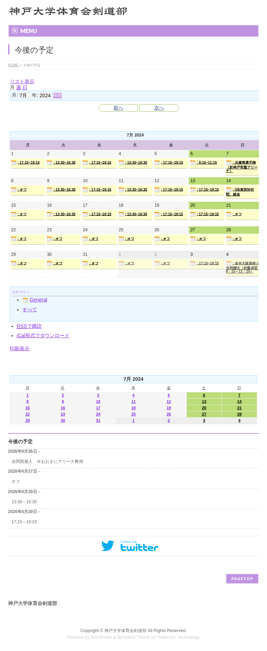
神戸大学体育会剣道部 (125, 630)
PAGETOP (242, 578)
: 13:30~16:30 (61, 163)
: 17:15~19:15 (25, 163)
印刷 (19, 348)
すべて (29, 309)
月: (15, 95)
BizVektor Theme (133, 637)
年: (35, 95)
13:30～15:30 (24, 501)
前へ (118, 108)
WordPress (101, 637)
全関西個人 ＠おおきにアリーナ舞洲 (47, 461)
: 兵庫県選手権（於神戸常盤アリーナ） (242, 166)
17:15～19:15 (24, 521)
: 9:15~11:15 (203, 163)
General (34, 300)
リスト (22, 81)
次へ (159, 108)
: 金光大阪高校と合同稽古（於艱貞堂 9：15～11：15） (243, 267)
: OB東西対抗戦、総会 (240, 191)
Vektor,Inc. (167, 637)
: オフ (19, 190)
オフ (16, 481)
